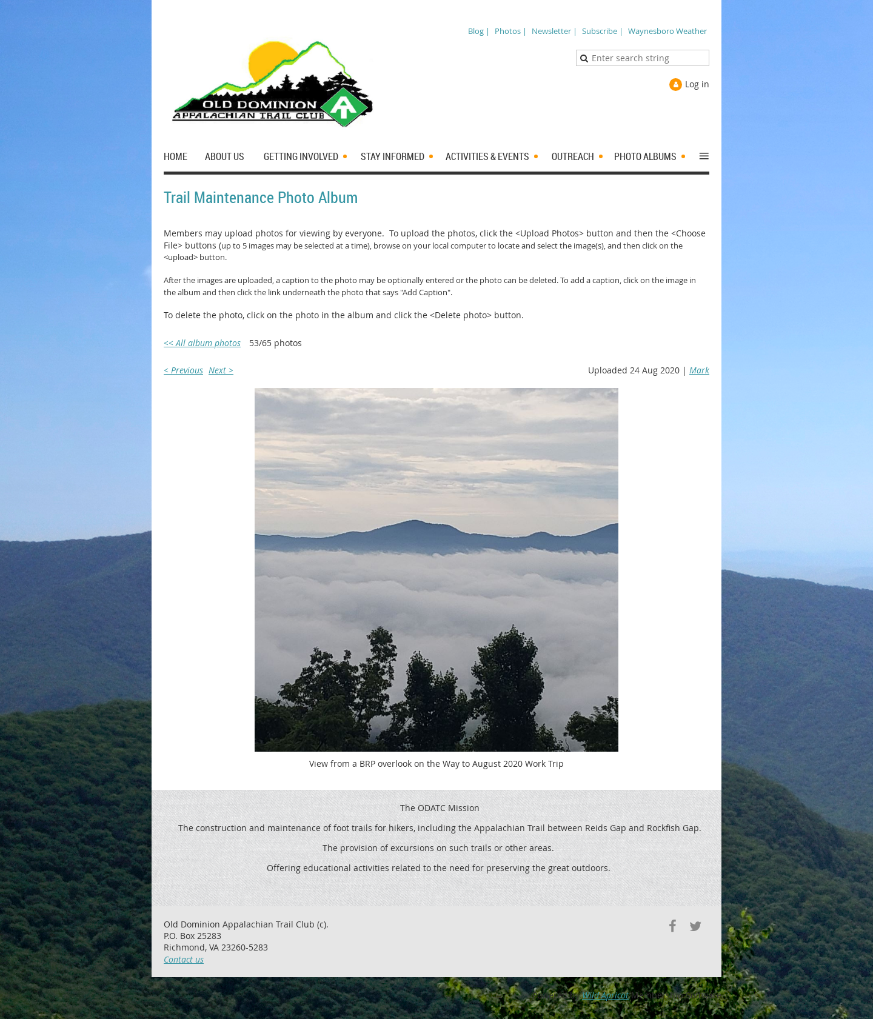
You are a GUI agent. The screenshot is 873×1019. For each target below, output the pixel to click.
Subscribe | (602, 30)
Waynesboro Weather (667, 30)
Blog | (479, 30)
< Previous (183, 370)
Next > (221, 370)
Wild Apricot (605, 995)
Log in (697, 84)
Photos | (511, 30)
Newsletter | (554, 30)
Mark (699, 370)
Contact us (184, 959)
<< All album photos (202, 343)
